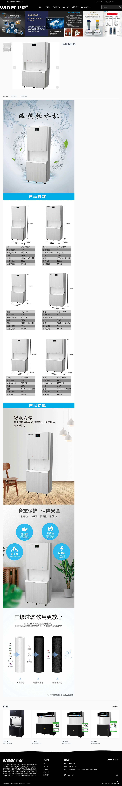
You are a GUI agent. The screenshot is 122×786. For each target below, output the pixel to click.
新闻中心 (66, 7)
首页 (39, 7)
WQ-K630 (6, 741)
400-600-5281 (100, 2)
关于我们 (47, 7)
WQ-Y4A (65, 741)
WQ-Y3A (94, 741)
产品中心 (56, 7)
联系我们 (75, 7)
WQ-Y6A (35, 741)
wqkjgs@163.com (110, 2)
